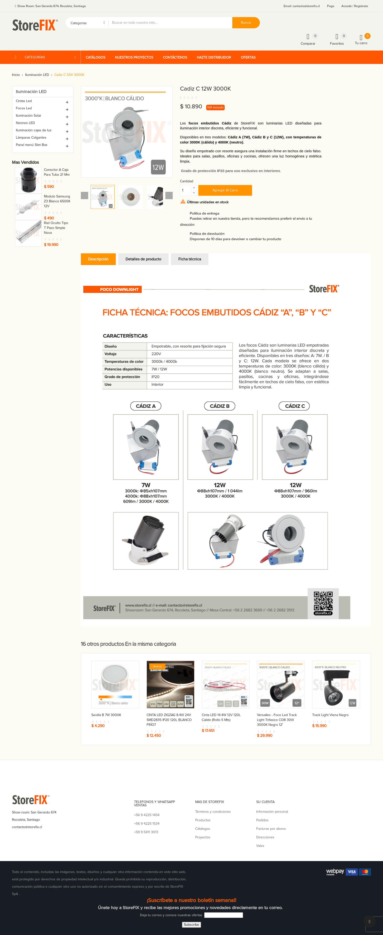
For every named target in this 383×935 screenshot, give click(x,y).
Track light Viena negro (330, 715)
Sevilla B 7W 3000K (106, 715)
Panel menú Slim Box (31, 145)
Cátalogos (202, 829)
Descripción (98, 259)
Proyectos (202, 837)
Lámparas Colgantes (31, 137)
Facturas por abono (271, 829)
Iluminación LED (31, 91)
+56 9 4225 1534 (147, 824)
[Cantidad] (186, 190)
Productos (203, 820)
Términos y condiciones (213, 812)
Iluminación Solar (28, 115)
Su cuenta (265, 802)
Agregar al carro (225, 190)
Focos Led (24, 108)
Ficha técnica (189, 259)
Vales (260, 846)
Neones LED (25, 123)
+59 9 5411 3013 (146, 832)
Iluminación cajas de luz (34, 130)
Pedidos (262, 820)
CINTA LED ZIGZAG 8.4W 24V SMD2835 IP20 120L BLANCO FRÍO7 (169, 720)
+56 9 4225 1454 (147, 815)
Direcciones (265, 837)
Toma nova (52, 170)
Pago (330, 6)
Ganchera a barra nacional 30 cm (55, 201)
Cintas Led (24, 101)
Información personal (272, 812)
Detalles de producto (143, 259)
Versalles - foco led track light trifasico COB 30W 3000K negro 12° (277, 720)
